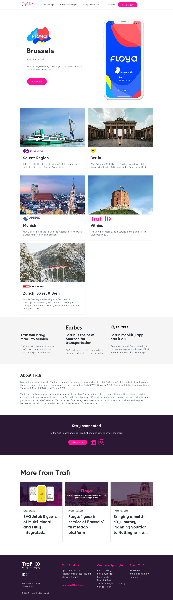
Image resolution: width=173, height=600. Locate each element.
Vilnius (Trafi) (104, 586)
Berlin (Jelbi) (103, 577)
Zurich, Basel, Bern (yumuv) (109, 583)
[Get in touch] (127, 4)
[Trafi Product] (73, 565)
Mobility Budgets (70, 577)
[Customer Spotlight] (111, 565)
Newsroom (135, 570)
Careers (134, 577)
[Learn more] (37, 81)
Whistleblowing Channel (31, 583)
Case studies (29, 510)
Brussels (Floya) (105, 570)
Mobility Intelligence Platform (77, 573)
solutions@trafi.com (73, 585)
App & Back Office (71, 570)
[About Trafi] (141, 565)
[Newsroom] (77, 442)
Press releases (75, 510)
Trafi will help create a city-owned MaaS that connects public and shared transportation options (38, 349)
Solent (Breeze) (105, 573)
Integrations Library (139, 573)
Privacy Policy (27, 587)
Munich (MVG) (104, 580)
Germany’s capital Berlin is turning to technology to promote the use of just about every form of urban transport (130, 349)
